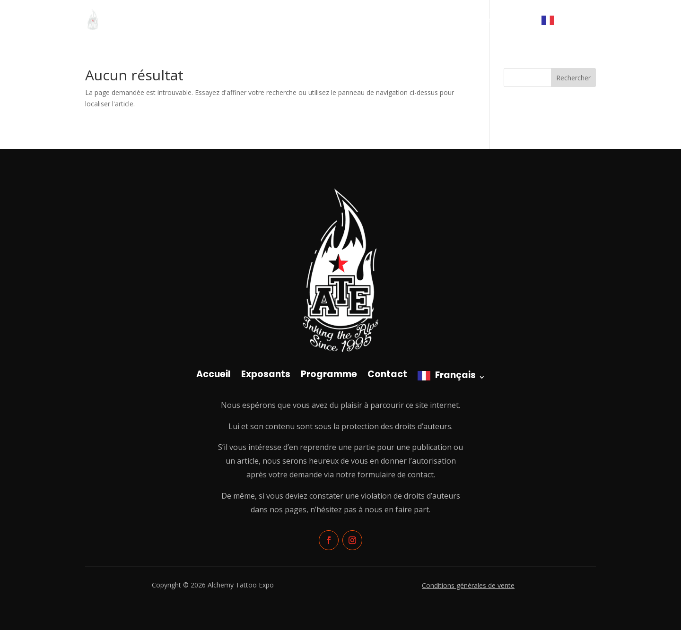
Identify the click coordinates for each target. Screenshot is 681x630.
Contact (515, 20)
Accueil (380, 20)
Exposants (421, 20)
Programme (470, 20)
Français (572, 20)
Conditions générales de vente (468, 585)
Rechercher (573, 77)
